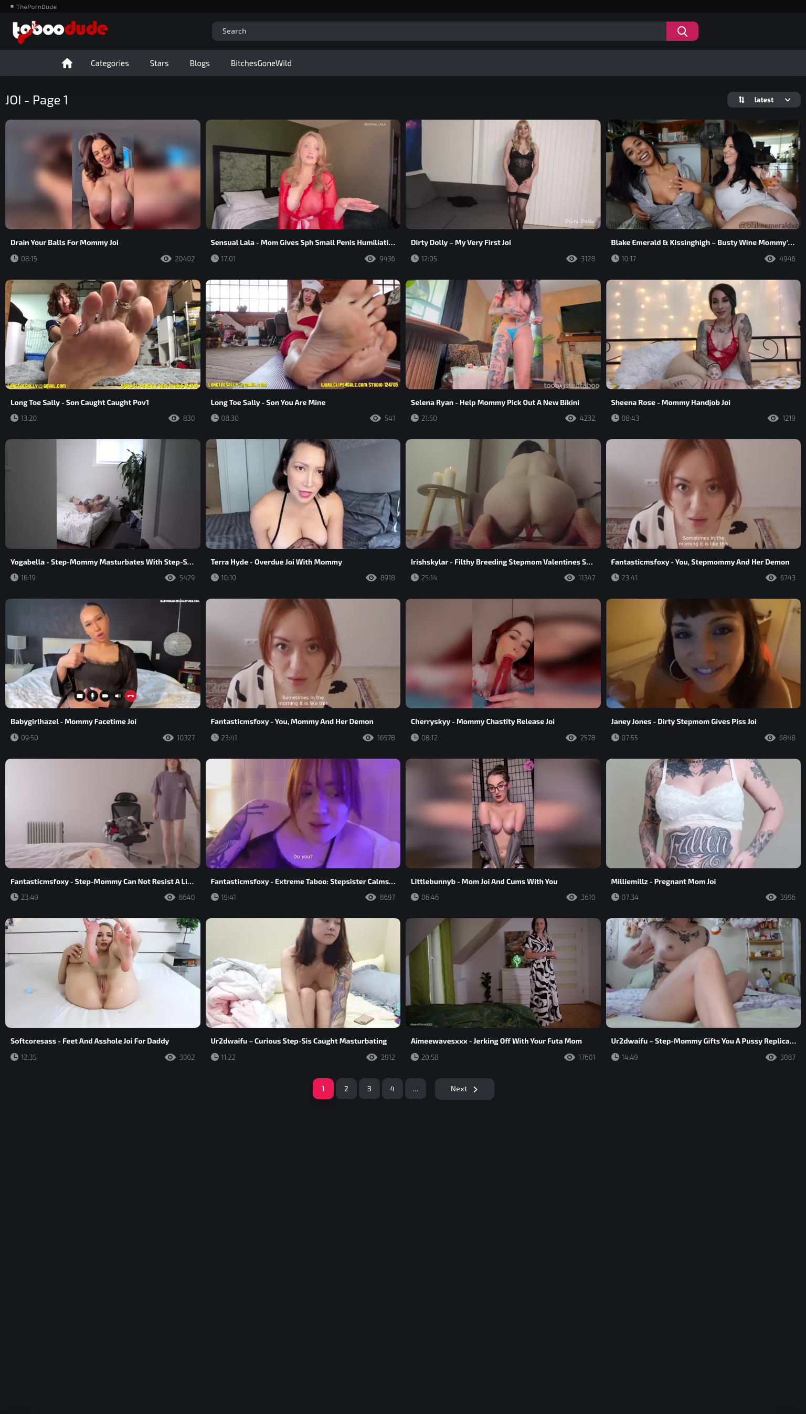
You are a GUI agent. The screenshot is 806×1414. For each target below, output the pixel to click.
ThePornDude (36, 6)
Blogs (200, 63)
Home (67, 63)
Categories (110, 63)
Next (459, 1088)
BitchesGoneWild (261, 63)
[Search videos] (682, 31)
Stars (159, 63)
